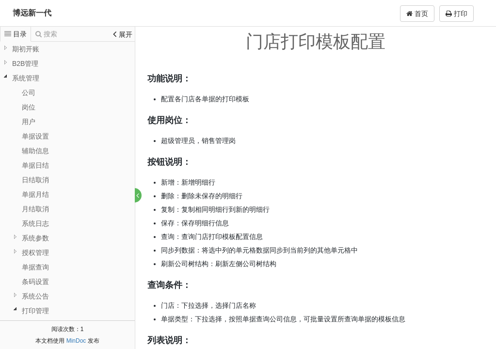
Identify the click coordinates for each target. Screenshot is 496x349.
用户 (28, 122)
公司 (28, 92)
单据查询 (35, 267)
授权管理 (35, 252)
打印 (456, 13)
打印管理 (35, 311)
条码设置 (35, 282)
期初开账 (25, 49)
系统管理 (25, 78)
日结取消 (35, 180)
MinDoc (76, 340)
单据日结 (35, 165)
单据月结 (35, 194)
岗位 (28, 107)
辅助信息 (35, 151)
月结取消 (35, 209)
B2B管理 (25, 63)
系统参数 (35, 238)
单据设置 (35, 136)
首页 (417, 13)
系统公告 (35, 296)
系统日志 (35, 223)
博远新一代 (32, 13)
